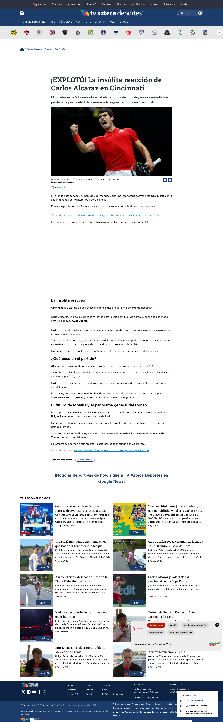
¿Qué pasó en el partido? (197, 706)
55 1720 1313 (174, 692)
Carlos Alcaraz (85, 460)
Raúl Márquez (68, 182)
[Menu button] (33, 13)
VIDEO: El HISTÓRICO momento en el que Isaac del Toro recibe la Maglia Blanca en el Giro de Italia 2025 (80, 544)
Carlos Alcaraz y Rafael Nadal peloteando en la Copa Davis (168, 579)
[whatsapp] (44, 692)
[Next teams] (219, 32)
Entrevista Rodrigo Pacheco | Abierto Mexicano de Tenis (173, 614)
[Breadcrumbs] (23, 49)
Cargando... (62, 187)
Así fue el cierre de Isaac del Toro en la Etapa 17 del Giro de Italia (81, 579)
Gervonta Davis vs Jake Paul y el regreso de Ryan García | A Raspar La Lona (80, 508)
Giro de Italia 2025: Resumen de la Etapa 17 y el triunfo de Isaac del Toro (175, 544)
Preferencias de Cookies (142, 704)
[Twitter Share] (170, 180)
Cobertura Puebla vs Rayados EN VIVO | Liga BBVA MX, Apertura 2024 (117, 215)
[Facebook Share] (165, 180)
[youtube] (34, 693)
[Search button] (200, 13)
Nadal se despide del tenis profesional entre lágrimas (81, 614)
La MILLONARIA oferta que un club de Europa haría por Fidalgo (111, 450)
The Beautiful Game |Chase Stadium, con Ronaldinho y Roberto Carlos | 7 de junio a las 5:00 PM (174, 508)
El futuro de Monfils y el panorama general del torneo (199, 712)
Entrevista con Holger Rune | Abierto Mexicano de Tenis (80, 650)
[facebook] (39, 693)
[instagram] (29, 693)
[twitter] (23, 693)
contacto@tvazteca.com (180, 689)
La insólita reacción (194, 701)
